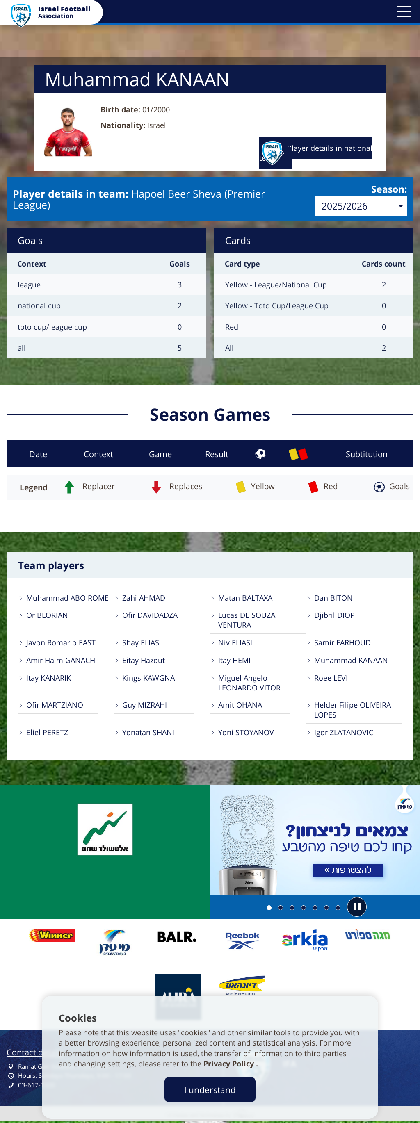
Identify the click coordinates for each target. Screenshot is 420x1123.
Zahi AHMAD (143, 598)
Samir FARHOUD (342, 643)
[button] (403, 11)
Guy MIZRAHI (144, 706)
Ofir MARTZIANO (54, 706)
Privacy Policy (229, 1063)
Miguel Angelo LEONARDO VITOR (249, 683)
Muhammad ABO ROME (67, 598)
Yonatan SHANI (148, 733)
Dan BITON (333, 598)
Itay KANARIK (48, 678)
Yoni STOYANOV (246, 733)
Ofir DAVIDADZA (150, 616)
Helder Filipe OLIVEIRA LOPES (352, 711)
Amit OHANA (240, 706)
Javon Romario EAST (61, 643)
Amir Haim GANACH (60, 661)
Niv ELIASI (235, 643)
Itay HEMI (234, 661)
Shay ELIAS (140, 643)
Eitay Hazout (143, 661)
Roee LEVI (331, 678)
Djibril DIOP (334, 616)
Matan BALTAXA (245, 598)
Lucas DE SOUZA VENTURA (246, 621)
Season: (389, 189)
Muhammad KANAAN (351, 661)
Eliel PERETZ (47, 733)
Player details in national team (315, 153)
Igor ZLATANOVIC (343, 733)
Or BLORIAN (47, 616)
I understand (210, 1090)
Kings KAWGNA (148, 678)
